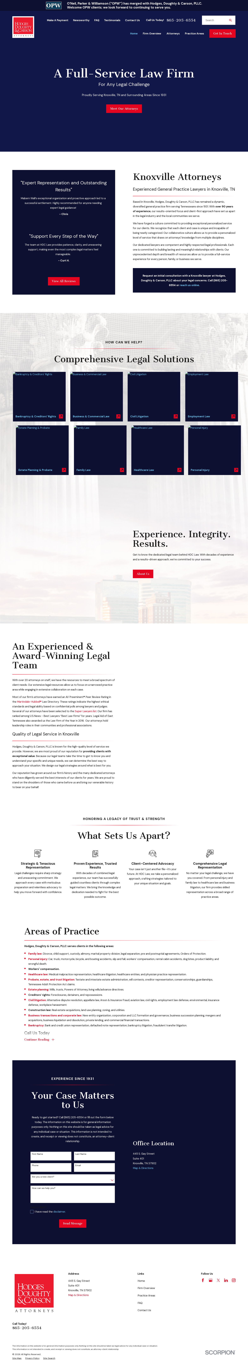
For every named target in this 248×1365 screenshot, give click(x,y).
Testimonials (112, 20)
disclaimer (59, 1157)
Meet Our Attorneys (124, 108)
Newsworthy (81, 20)
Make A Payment (57, 20)
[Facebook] (203, 1226)
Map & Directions (143, 1114)
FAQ (96, 20)
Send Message (72, 1169)
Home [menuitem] (134, 33)
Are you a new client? (43, 1122)
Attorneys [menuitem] (173, 33)
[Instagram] (234, 1226)
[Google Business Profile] (210, 1226)
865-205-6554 (181, 20)
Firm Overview (146, 1234)
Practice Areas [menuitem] (194, 33)
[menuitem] (17, 1304)
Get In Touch (222, 33)
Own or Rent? (38, 1153)
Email (78, 1111)
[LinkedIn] (226, 1226)
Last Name (80, 1100)
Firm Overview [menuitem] (152, 33)
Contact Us (132, 20)
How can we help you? (43, 1134)
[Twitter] (218, 1226)
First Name (37, 1100)
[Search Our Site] (230, 20)
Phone (35, 1111)
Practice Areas (146, 1241)
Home (141, 1227)
